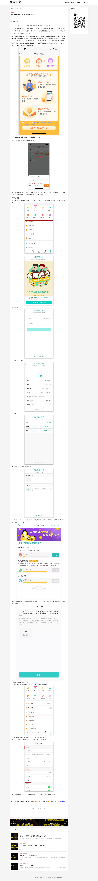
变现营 (72, 2)
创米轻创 (47, 877)
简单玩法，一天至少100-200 (27, 865)
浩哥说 (16, 8)
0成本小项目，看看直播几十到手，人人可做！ (32, 845)
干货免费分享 (38, 808)
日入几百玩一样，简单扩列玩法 (28, 855)
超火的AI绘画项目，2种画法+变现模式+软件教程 (32, 836)
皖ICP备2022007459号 (58, 877)
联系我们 (78, 2)
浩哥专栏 (67, 2)
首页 (13, 8)
